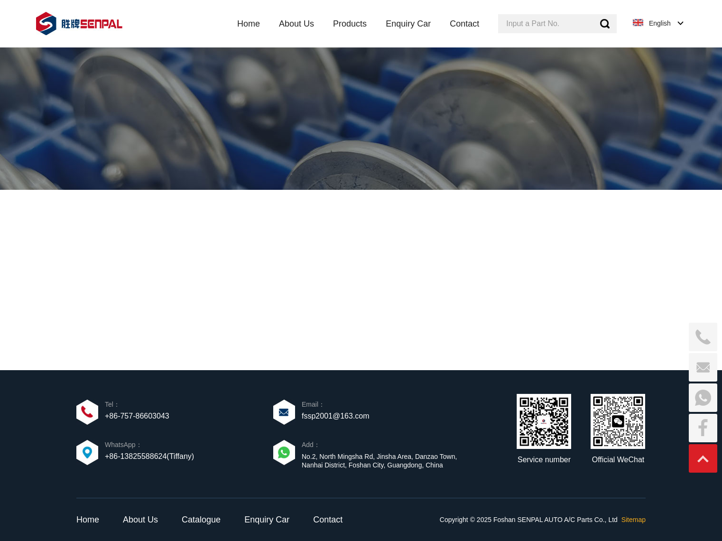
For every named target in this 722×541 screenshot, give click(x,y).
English (660, 23)
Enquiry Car (266, 519)
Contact (327, 519)
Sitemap (633, 519)
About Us (140, 519)
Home (87, 519)
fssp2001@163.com (336, 416)
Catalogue (201, 519)
